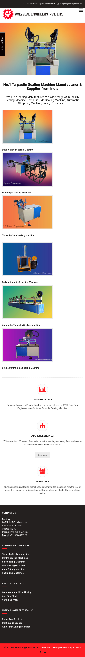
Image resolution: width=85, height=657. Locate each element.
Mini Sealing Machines (13, 565)
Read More (42, 455)
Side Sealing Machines (14, 561)
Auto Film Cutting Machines (16, 626)
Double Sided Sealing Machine (17, 149)
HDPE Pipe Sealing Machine (16, 192)
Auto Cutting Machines (14, 569)
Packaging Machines (13, 573)
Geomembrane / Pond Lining (17, 592)
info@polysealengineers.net (69, 4)
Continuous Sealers (12, 623)
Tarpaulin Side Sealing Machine (18, 235)
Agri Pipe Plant (9, 596)
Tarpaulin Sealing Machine (15, 554)
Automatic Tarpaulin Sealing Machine (21, 325)
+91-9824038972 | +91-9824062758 (39, 4)
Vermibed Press (10, 600)
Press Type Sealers (12, 619)
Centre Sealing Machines (15, 558)
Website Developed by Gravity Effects (61, 647)
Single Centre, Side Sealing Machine (20, 368)
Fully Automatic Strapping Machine (20, 282)
